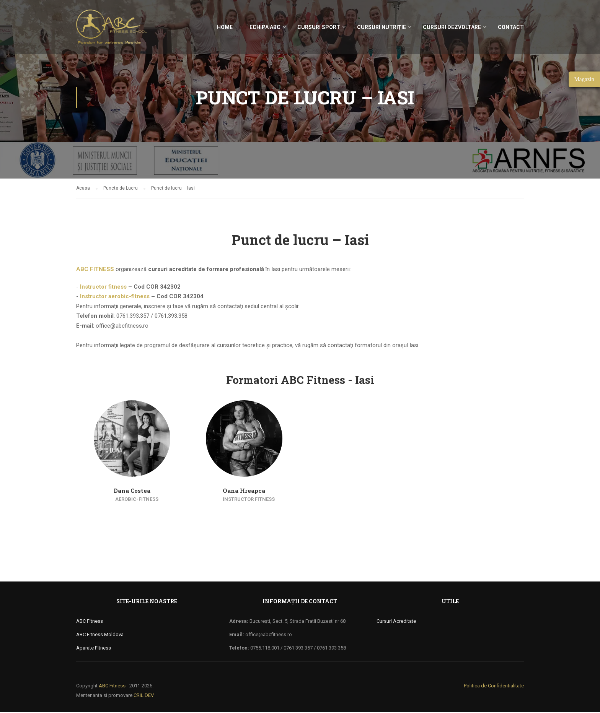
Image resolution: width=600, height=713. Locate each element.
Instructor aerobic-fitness (115, 297)
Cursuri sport (318, 27)
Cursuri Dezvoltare (452, 27)
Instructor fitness (103, 287)
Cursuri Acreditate (396, 622)
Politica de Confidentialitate (494, 687)
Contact (511, 27)
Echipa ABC (264, 27)
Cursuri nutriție (381, 27)
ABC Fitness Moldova (100, 635)
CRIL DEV (144, 696)
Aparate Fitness (93, 649)
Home (225, 27)
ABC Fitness (89, 622)
